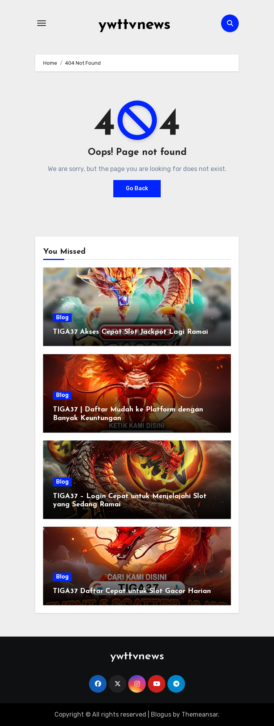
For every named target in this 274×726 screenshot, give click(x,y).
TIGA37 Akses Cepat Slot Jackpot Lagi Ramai (130, 331)
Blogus (161, 714)
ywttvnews (134, 25)
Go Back (137, 188)
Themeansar (199, 714)
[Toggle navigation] (41, 23)
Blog (62, 317)
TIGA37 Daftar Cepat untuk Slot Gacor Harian (132, 591)
